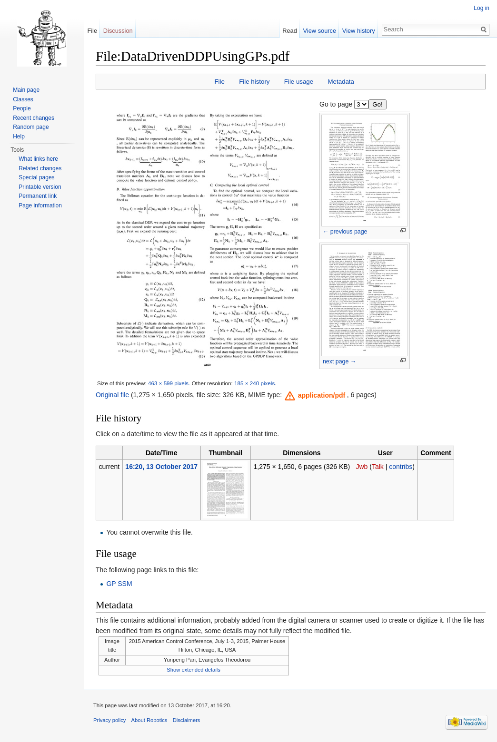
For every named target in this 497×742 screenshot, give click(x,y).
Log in (481, 8)
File (219, 81)
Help (19, 136)
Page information (40, 205)
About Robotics (149, 720)
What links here (38, 159)
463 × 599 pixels (168, 383)
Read (289, 30)
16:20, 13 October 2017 (161, 466)
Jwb (362, 466)
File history (254, 81)
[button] (315, 395)
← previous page (345, 231)
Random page (31, 127)
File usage (298, 81)
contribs (400, 466)
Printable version (40, 187)
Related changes (40, 168)
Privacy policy (109, 720)
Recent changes (33, 118)
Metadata (341, 81)
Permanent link (38, 196)
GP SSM (119, 583)
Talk (378, 466)
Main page (26, 90)
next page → (339, 361)
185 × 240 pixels (254, 383)
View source (319, 30)
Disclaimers (186, 720)
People (21, 108)
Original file (112, 395)
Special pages (36, 177)
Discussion (118, 30)
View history (358, 30)
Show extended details (193, 670)
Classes (23, 99)
